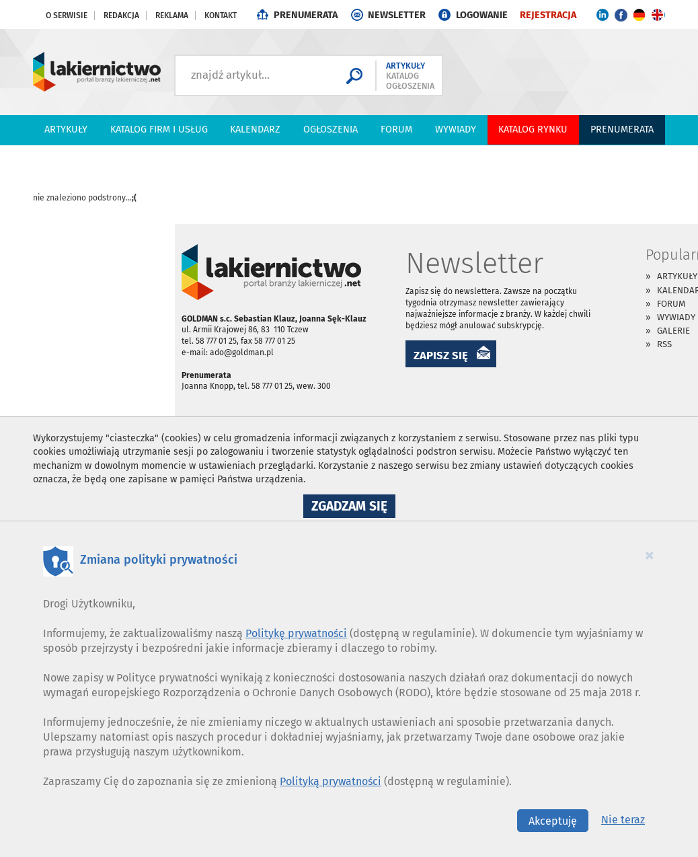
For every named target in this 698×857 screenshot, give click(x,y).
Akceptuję (553, 821)
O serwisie (66, 15)
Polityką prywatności (330, 781)
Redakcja (121, 15)
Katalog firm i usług (159, 129)
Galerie (673, 331)
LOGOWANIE (482, 15)
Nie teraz (623, 819)
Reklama (171, 15)
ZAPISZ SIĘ (441, 355)
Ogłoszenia (330, 129)
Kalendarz (255, 129)
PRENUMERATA (306, 15)
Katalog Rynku (533, 129)
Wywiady (455, 129)
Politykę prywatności (296, 633)
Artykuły (65, 129)
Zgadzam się (353, 508)
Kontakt (220, 15)
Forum (396, 129)
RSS (664, 344)
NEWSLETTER (397, 15)
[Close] (649, 555)
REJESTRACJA (548, 15)
